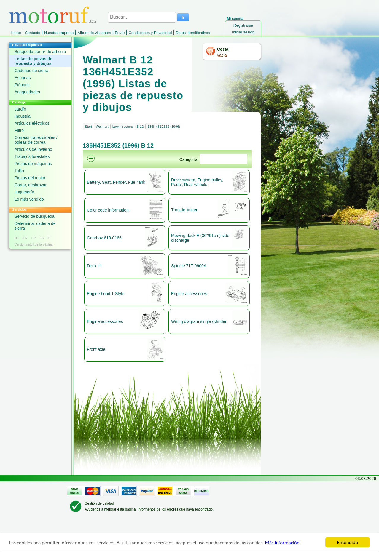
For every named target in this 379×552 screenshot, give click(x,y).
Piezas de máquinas (33, 163)
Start (88, 126)
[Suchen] (223, 159)
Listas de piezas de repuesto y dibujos (33, 61)
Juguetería (24, 192)
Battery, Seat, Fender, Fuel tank (116, 182)
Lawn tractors (122, 126)
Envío (120, 33)
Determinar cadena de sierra (35, 226)
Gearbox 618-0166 (104, 238)
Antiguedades (27, 91)
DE (17, 238)
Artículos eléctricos (32, 123)
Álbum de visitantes (94, 33)
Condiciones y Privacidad (150, 33)
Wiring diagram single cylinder (199, 321)
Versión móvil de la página (33, 244)
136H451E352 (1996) (163, 126)
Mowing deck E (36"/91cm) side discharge (200, 238)
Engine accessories (189, 293)
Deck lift (94, 265)
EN (25, 238)
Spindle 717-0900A (188, 265)
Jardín (20, 109)
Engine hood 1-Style (105, 293)
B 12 (140, 126)
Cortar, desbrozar (31, 185)
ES (41, 238)
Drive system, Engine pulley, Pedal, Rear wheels (197, 182)
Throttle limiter (184, 209)
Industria (23, 116)
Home (16, 33)
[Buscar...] (142, 17)
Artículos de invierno (33, 149)
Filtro (19, 130)
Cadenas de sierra (31, 70)
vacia (222, 55)
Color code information (108, 210)
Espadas (23, 77)
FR (33, 238)
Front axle (96, 349)
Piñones (22, 84)
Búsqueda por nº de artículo (40, 51)
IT (49, 238)
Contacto (32, 33)
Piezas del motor (30, 177)
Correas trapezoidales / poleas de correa (36, 140)
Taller (19, 170)
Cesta (222, 49)
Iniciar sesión (243, 32)
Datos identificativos (193, 33)
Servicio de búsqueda (35, 216)
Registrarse (243, 25)
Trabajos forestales (32, 156)
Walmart (102, 126)
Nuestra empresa (59, 33)
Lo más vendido (29, 199)
